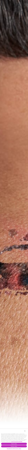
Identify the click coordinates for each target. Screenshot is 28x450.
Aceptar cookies (14, 443)
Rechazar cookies (14, 446)
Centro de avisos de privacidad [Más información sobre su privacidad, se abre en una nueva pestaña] (16, 441)
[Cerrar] (25, 431)
